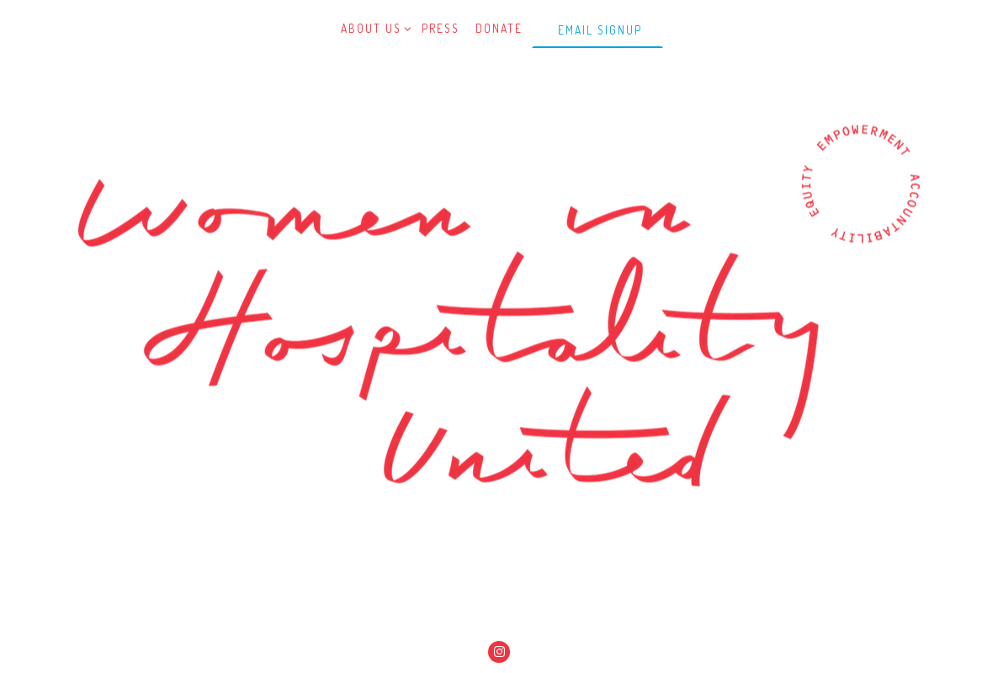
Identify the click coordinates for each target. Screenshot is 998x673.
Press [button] (440, 28)
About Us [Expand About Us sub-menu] (373, 27)
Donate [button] (499, 28)
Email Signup (600, 30)
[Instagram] (499, 652)
